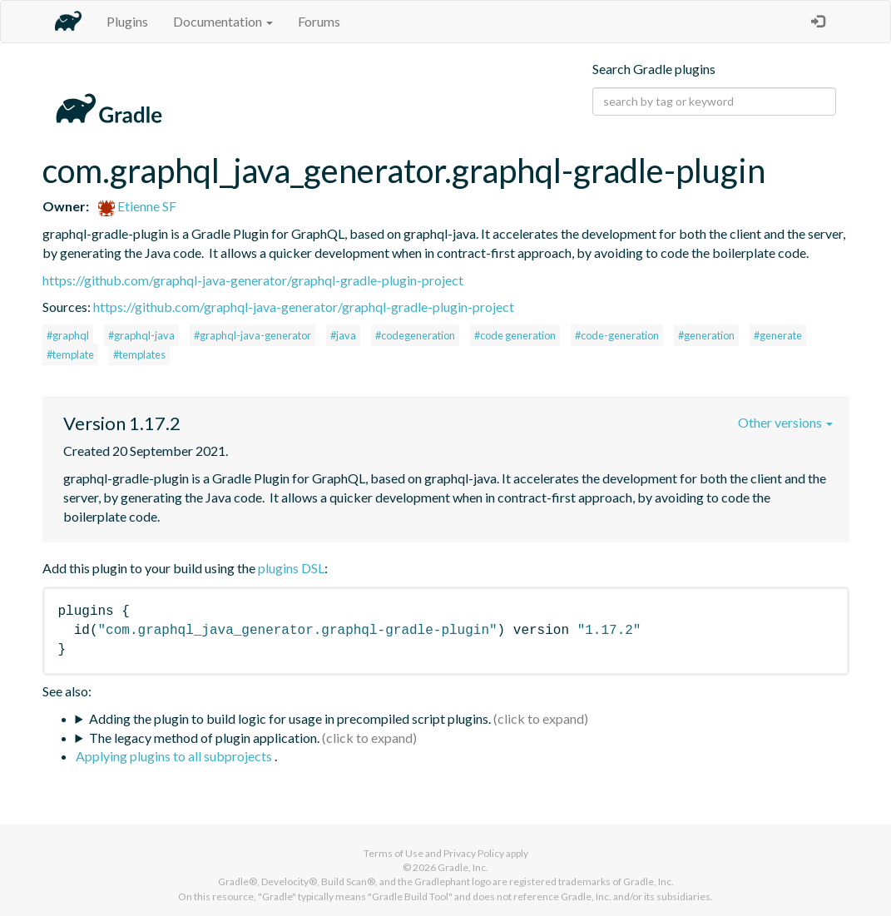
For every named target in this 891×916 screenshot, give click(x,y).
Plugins (127, 21)
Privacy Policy (473, 853)
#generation (706, 335)
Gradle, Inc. (463, 867)
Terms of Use (393, 853)
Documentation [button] (223, 21)
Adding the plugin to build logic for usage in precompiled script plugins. (290, 718)
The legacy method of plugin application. (204, 737)
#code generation (515, 335)
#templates (139, 354)
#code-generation (617, 335)
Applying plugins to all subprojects (175, 756)
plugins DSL (291, 568)
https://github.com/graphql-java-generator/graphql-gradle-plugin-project (252, 280)
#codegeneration (415, 335)
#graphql (68, 335)
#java (343, 335)
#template (70, 354)
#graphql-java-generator (252, 335)
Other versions (785, 422)
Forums (319, 21)
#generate (778, 335)
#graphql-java (141, 335)
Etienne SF (137, 206)
